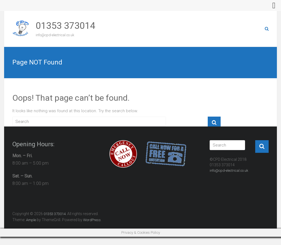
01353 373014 (65, 25)
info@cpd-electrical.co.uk (229, 170)
